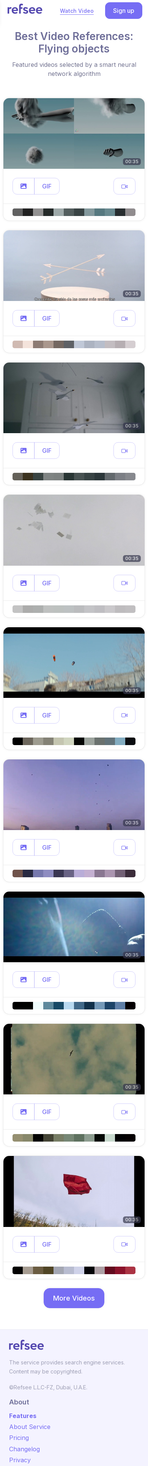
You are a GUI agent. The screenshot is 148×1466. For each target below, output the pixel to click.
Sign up (123, 10)
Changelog (24, 1449)
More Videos (74, 1298)
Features (22, 1416)
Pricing (19, 1437)
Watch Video (77, 11)
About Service (29, 1427)
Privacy (20, 1460)
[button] (24, 186)
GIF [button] (47, 186)
